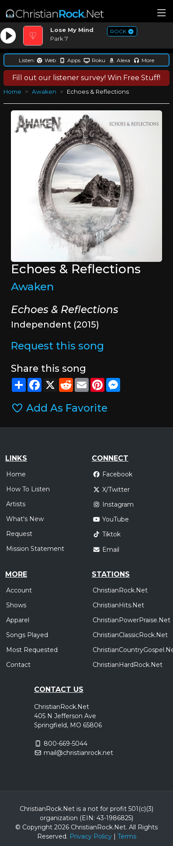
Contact (18, 665)
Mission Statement (35, 549)
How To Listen (28, 489)
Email (106, 549)
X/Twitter (111, 489)
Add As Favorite (59, 408)
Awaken (44, 91)
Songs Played (27, 635)
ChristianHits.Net (118, 605)
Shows (16, 605)
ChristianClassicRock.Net (130, 635)
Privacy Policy (90, 836)
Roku (94, 60)
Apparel (17, 620)
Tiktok (107, 534)
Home (12, 91)
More (143, 60)
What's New (25, 519)
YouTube (111, 519)
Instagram (113, 504)
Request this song (57, 346)
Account (19, 590)
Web (46, 60)
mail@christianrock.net (78, 753)
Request (19, 534)
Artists (15, 504)
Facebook (112, 474)
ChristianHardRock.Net (128, 665)
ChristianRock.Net (120, 590)
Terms (127, 836)
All (132, 827)
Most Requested (32, 650)
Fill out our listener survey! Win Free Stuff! (86, 78)
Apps (69, 60)
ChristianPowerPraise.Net (131, 620)
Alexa (119, 60)
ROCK (122, 31)
